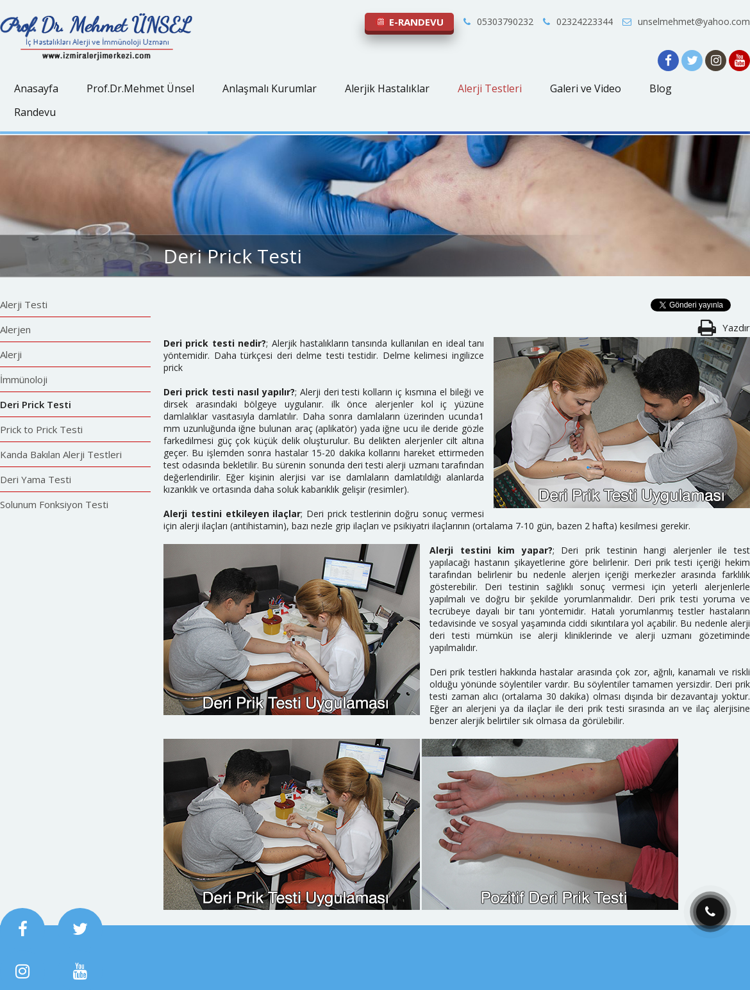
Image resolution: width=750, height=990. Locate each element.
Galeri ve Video (585, 88)
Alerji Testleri (490, 88)
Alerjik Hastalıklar (387, 88)
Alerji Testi (23, 304)
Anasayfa (36, 88)
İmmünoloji (23, 379)
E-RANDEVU (409, 21)
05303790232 (498, 21)
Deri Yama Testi (35, 479)
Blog (660, 88)
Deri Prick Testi (35, 404)
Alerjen (15, 329)
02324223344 (578, 21)
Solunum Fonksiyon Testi (54, 504)
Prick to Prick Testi (41, 429)
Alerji (11, 354)
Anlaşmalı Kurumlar (269, 88)
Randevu (35, 112)
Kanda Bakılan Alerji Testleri (61, 454)
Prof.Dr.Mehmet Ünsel (140, 88)
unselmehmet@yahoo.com (686, 21)
